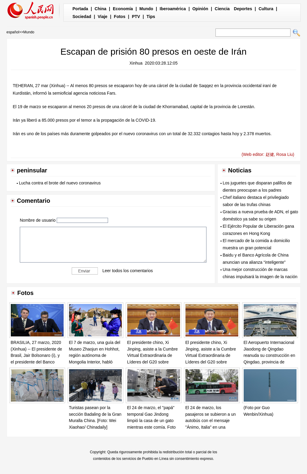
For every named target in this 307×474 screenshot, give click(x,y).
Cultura (266, 8)
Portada (80, 8)
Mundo (146, 8)
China (100, 8)
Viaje (102, 16)
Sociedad (82, 16)
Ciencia (222, 8)
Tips (150, 16)
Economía (123, 8)
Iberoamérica (173, 8)
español (13, 32)
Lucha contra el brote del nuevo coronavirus (60, 183)
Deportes (243, 8)
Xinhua (136, 63)
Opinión (200, 8)
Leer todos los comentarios (127, 270)
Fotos (119, 16)
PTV (136, 16)
